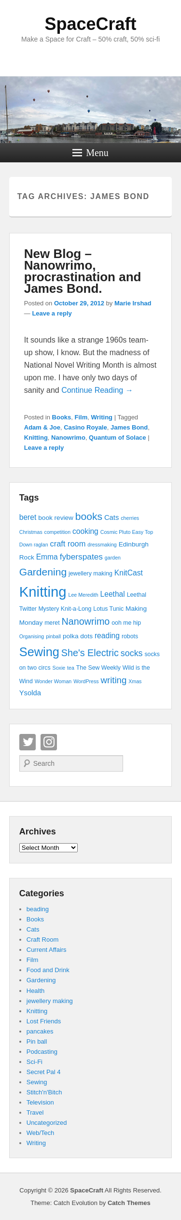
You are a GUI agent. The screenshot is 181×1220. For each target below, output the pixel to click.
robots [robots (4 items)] (130, 636)
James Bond (129, 427)
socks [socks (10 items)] (132, 653)
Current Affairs (47, 949)
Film (81, 417)
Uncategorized (47, 1122)
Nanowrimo (68, 437)
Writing (102, 417)
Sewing (37, 1082)
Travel (35, 1112)
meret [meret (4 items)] (51, 622)
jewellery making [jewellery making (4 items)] (90, 573)
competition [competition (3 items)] (57, 532)
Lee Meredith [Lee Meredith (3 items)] (83, 595)
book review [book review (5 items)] (55, 517)
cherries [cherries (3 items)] (130, 518)
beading (38, 909)
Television (40, 1102)
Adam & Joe (42, 427)
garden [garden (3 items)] (113, 557)
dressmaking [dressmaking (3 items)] (101, 544)
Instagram (49, 742)
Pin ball (37, 1041)
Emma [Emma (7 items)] (47, 557)
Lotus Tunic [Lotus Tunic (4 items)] (108, 608)
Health (36, 990)
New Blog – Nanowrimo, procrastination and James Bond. (82, 271)
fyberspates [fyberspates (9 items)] (81, 556)
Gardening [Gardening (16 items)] (43, 571)
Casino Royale (85, 427)
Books (61, 417)
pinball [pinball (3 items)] (53, 636)
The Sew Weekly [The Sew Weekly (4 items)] (98, 667)
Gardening (41, 980)
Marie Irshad (133, 303)
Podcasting (42, 1051)
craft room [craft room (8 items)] (67, 543)
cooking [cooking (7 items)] (85, 531)
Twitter (27, 742)
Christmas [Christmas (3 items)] (30, 532)
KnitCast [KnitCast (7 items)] (128, 573)
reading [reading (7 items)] (107, 636)
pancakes (40, 1031)
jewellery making (50, 1001)
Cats (33, 929)
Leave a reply (51, 313)
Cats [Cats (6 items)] (111, 517)
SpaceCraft (90, 24)
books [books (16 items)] (88, 516)
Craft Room (42, 939)
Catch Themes (129, 1202)
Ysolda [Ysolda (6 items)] (30, 693)
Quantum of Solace (117, 437)
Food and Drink (48, 970)
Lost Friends (44, 1021)
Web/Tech (41, 1132)
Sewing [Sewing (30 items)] (39, 652)
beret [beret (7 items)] (28, 517)
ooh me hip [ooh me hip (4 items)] (126, 622)
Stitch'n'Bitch (44, 1092)
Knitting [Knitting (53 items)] (43, 592)
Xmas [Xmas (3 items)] (134, 681)
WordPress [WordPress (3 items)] (86, 681)
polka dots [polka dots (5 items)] (78, 636)
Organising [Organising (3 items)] (31, 636)
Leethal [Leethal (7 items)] (112, 594)
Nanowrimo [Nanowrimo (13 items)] (85, 621)
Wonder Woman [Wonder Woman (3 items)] (53, 681)
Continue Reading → (97, 390)
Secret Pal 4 (44, 1072)
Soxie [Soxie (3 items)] (59, 668)
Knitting (36, 437)
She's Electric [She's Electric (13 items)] (90, 652)
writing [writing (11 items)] (114, 680)
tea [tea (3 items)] (70, 668)
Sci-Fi (34, 1061)
